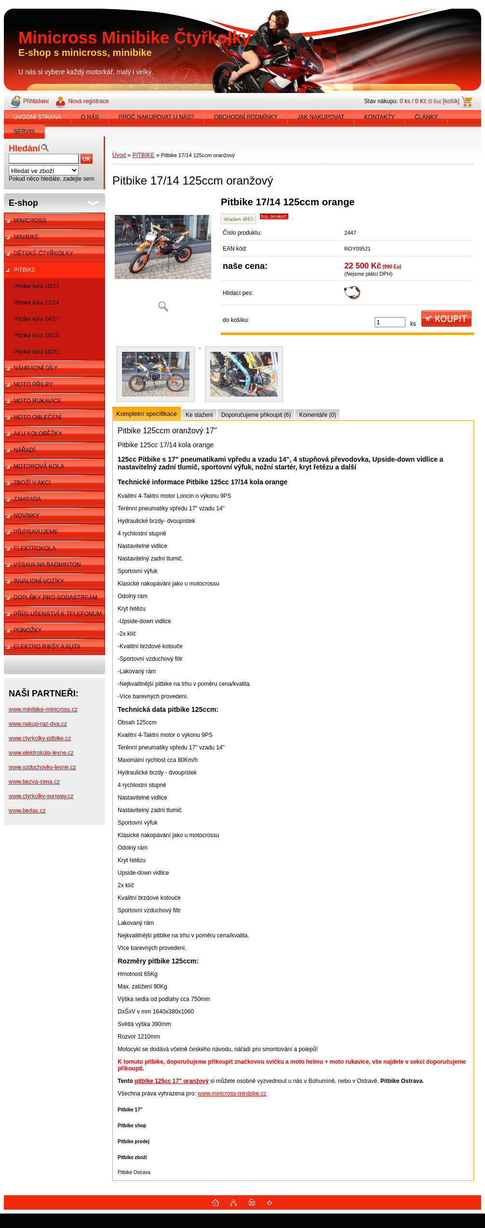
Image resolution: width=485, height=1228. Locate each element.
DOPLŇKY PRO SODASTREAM (55, 597)
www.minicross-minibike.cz (232, 1093)
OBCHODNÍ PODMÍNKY (246, 117)
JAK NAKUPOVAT (321, 117)
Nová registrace (88, 101)
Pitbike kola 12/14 (36, 302)
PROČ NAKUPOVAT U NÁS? (156, 117)
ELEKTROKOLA (34, 548)
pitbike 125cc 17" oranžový (172, 1081)
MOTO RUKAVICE (37, 401)
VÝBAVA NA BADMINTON (47, 564)
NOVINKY (26, 515)
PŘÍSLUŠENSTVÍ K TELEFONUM (57, 614)
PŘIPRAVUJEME (35, 532)
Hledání (24, 148)
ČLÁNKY (426, 117)
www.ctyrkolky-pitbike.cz (40, 738)
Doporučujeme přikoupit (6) (256, 415)
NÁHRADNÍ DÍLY (35, 368)
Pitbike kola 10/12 (36, 286)
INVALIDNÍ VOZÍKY (38, 581)
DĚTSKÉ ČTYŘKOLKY (43, 253)
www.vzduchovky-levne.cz (42, 767)
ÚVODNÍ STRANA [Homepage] (37, 117)
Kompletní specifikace (146, 413)
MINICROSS (29, 220)
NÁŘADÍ (24, 450)
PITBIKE (24, 270)
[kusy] (390, 322)
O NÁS (90, 117)
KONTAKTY (379, 117)
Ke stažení (199, 415)
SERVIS (24, 131)
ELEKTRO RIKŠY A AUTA (47, 646)
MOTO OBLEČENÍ (37, 417)
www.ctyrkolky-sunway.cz (41, 796)
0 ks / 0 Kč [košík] (429, 101)
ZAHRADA (27, 499)
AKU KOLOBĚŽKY (37, 433)
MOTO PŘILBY (33, 384)
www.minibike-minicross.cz (43, 709)
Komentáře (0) (317, 415)
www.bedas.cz (27, 810)
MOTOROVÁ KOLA (38, 466)
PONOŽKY (27, 630)
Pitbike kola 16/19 (36, 335)
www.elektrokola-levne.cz (41, 752)
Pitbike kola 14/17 (36, 319)
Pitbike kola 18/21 (36, 351)
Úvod (119, 155)
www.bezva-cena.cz (34, 781)
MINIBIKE (26, 237)
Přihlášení (36, 101)
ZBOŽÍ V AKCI (32, 483)
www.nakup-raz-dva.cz (38, 724)
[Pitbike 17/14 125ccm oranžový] (163, 257)
